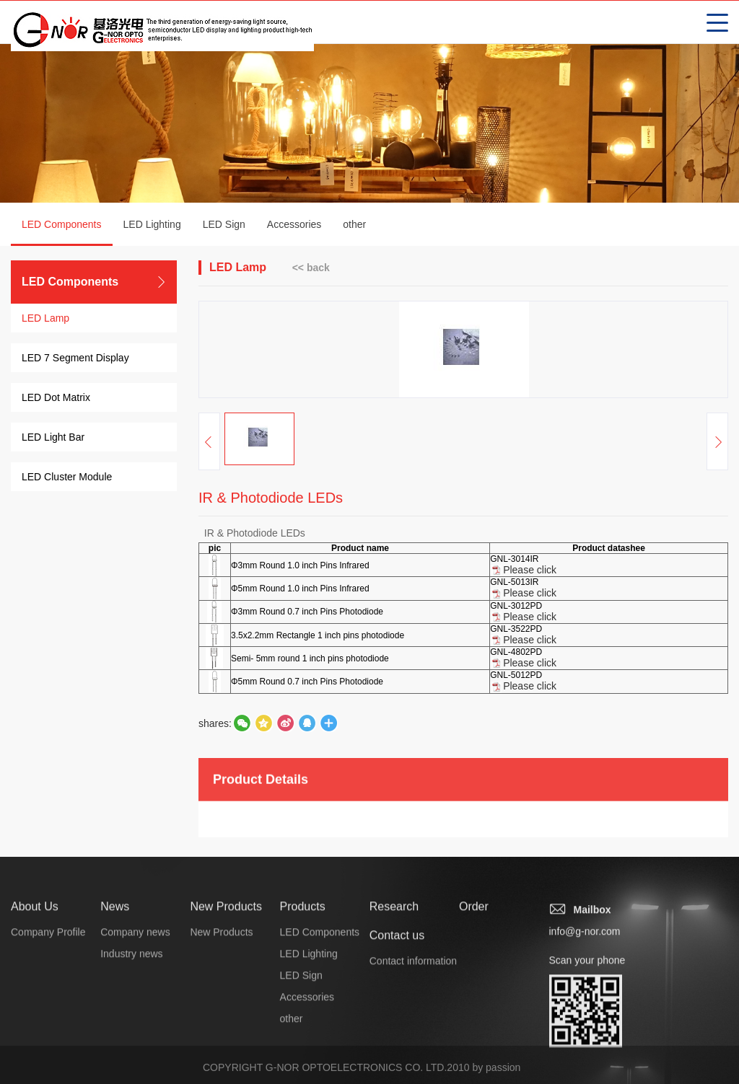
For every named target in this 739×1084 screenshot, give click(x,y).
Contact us (397, 1023)
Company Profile (48, 1020)
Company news (135, 1020)
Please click (529, 582)
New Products (226, 994)
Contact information (413, 1048)
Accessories (294, 226)
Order (474, 994)
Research (394, 994)
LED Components (62, 233)
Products (302, 994)
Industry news (131, 1041)
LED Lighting (152, 226)
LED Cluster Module (67, 478)
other (354, 226)
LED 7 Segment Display (75, 359)
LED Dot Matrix (56, 399)
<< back (311, 268)
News (114, 994)
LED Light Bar (53, 438)
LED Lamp (45, 319)
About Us (34, 994)
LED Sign (224, 226)
